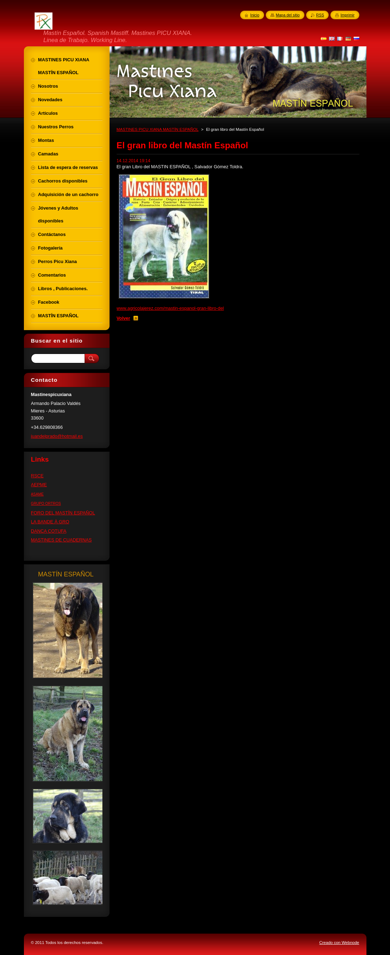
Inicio (254, 15)
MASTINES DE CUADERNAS (61, 540)
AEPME (39, 484)
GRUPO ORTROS (46, 503)
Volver (123, 318)
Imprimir (347, 15)
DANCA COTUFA (49, 531)
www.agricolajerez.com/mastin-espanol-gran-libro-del (170, 308)
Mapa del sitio (288, 15)
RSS (320, 15)
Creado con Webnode (339, 942)
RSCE (37, 475)
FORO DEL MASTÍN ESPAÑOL (63, 512)
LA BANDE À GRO (50, 521)
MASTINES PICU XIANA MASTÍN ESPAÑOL (158, 129)
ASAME (37, 494)
